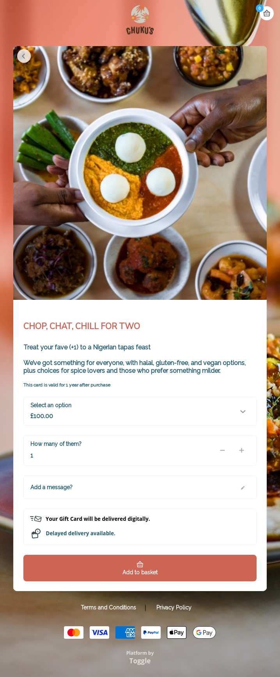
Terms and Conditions (108, 607)
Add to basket (140, 572)
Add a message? (51, 487)
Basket (267, 13)
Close (24, 56)
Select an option (50, 405)
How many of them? (56, 444)
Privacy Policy (173, 607)
